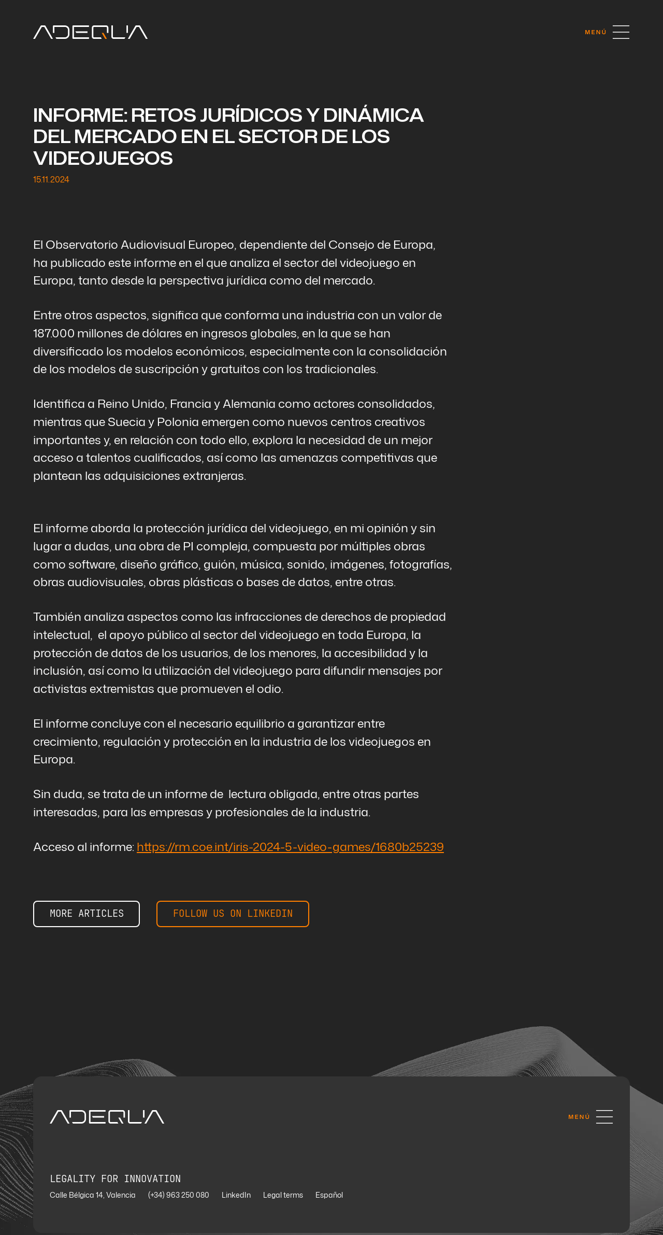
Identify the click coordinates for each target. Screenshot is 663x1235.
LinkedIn (236, 1197)
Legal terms (283, 1197)
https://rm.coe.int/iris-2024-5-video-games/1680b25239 (290, 848)
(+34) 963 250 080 (178, 1197)
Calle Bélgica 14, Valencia (93, 1197)
